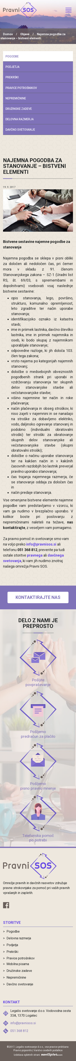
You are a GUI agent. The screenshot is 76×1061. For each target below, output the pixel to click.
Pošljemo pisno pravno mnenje (38, 786)
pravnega (35, 555)
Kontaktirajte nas (38, 597)
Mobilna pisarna (17, 964)
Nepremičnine (15, 98)
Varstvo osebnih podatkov (48, 1050)
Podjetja (12, 66)
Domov (8, 34)
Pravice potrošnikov (21, 88)
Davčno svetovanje (20, 129)
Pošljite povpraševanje (38, 682)
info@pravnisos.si (41, 544)
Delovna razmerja (19, 119)
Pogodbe (12, 56)
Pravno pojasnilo (22, 1050)
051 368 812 (19, 1031)
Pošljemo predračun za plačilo (38, 734)
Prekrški (12, 77)
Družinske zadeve (18, 108)
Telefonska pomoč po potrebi (38, 838)
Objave (24, 34)
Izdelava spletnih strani (38, 1054)
